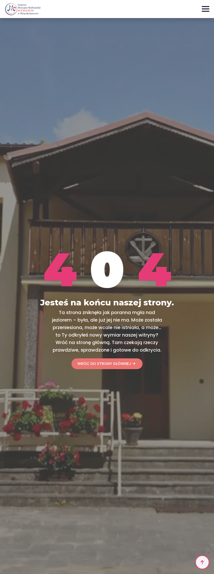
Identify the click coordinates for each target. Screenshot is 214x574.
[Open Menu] (205, 9)
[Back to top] (202, 562)
